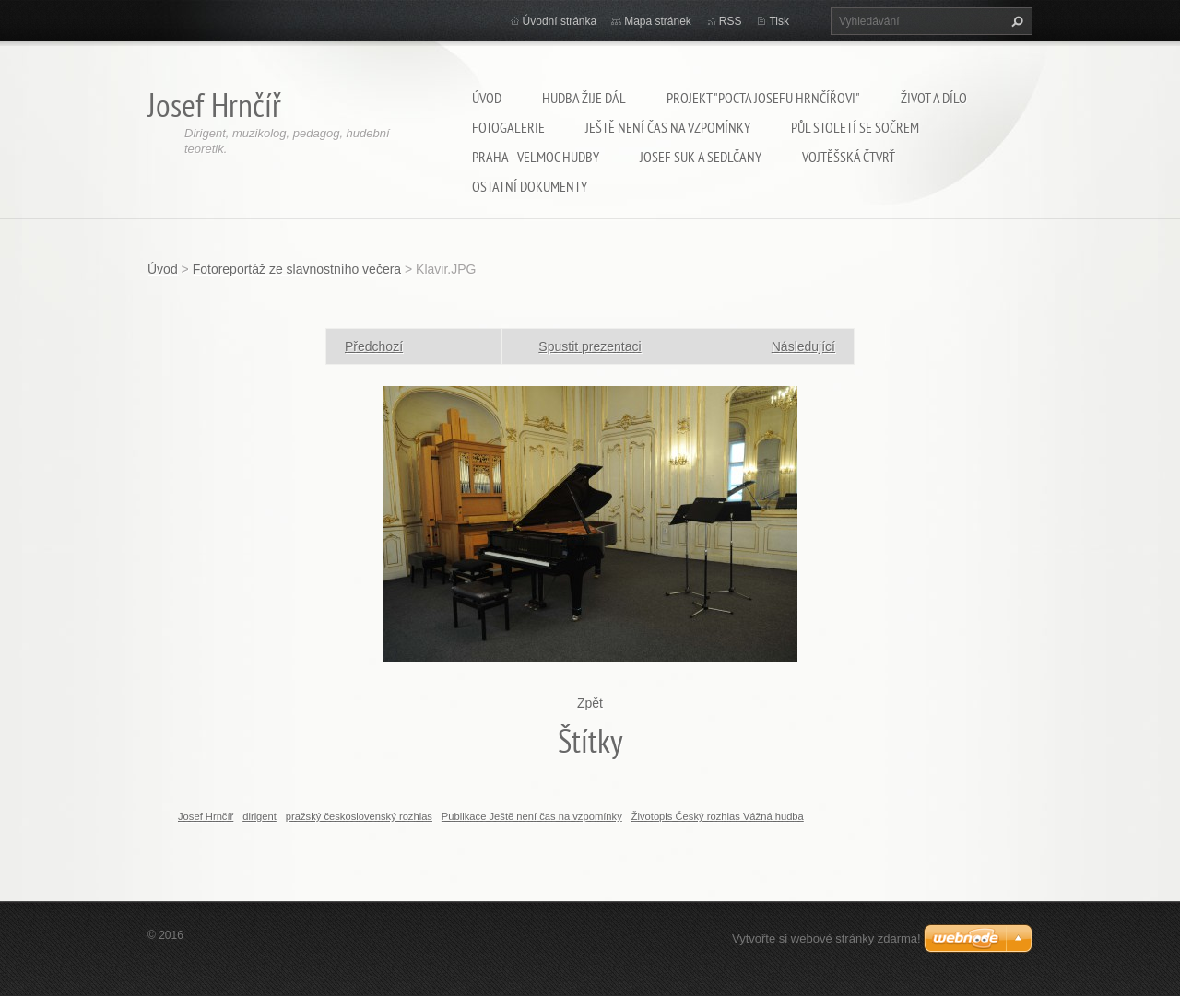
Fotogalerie (508, 127)
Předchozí (374, 346)
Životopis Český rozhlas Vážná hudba (717, 816)
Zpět (590, 703)
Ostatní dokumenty (529, 186)
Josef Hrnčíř (205, 816)
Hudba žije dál (584, 97)
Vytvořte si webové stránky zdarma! (826, 938)
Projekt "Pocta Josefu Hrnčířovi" (763, 97)
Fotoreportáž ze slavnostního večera (297, 269)
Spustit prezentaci (589, 346)
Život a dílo (934, 97)
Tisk (779, 21)
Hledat (1015, 21)
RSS (730, 21)
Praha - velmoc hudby (535, 156)
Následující (803, 346)
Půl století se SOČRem (855, 127)
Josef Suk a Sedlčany (700, 156)
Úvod (487, 97)
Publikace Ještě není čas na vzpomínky (532, 816)
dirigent (259, 816)
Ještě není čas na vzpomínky (667, 127)
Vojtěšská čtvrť (848, 156)
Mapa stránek (657, 21)
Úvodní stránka (560, 21)
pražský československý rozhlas (359, 816)
